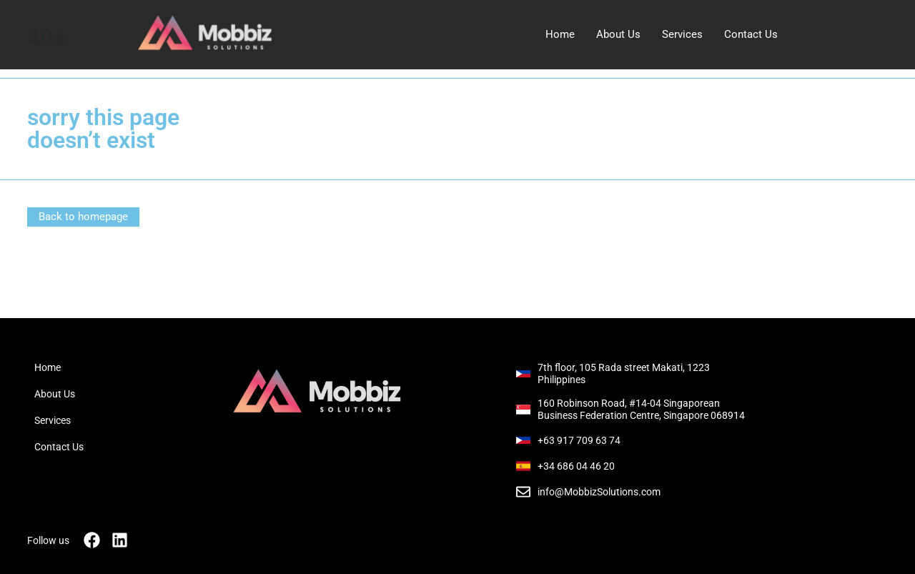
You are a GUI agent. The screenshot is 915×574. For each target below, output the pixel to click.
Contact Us (751, 34)
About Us (618, 34)
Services (682, 34)
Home (560, 34)
